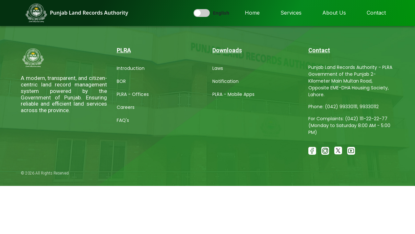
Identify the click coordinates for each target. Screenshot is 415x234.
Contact (376, 12)
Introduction (131, 68)
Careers (126, 107)
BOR (121, 81)
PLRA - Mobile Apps (233, 94)
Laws (217, 68)
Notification (225, 81)
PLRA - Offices (133, 94)
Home (252, 12)
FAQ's (123, 120)
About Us (334, 12)
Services (291, 12)
